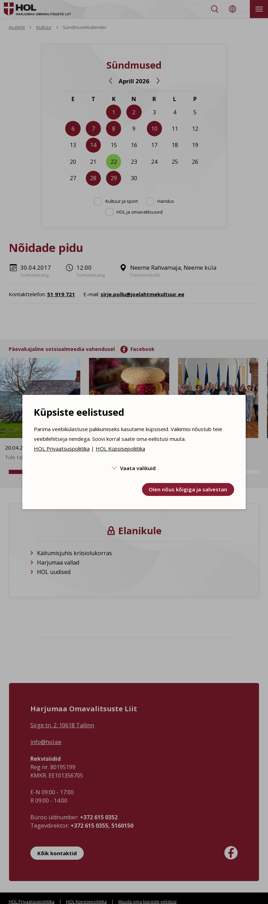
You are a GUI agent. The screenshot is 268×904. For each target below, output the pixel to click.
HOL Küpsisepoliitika (120, 448)
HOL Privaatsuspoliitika (62, 448)
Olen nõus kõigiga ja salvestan (188, 489)
